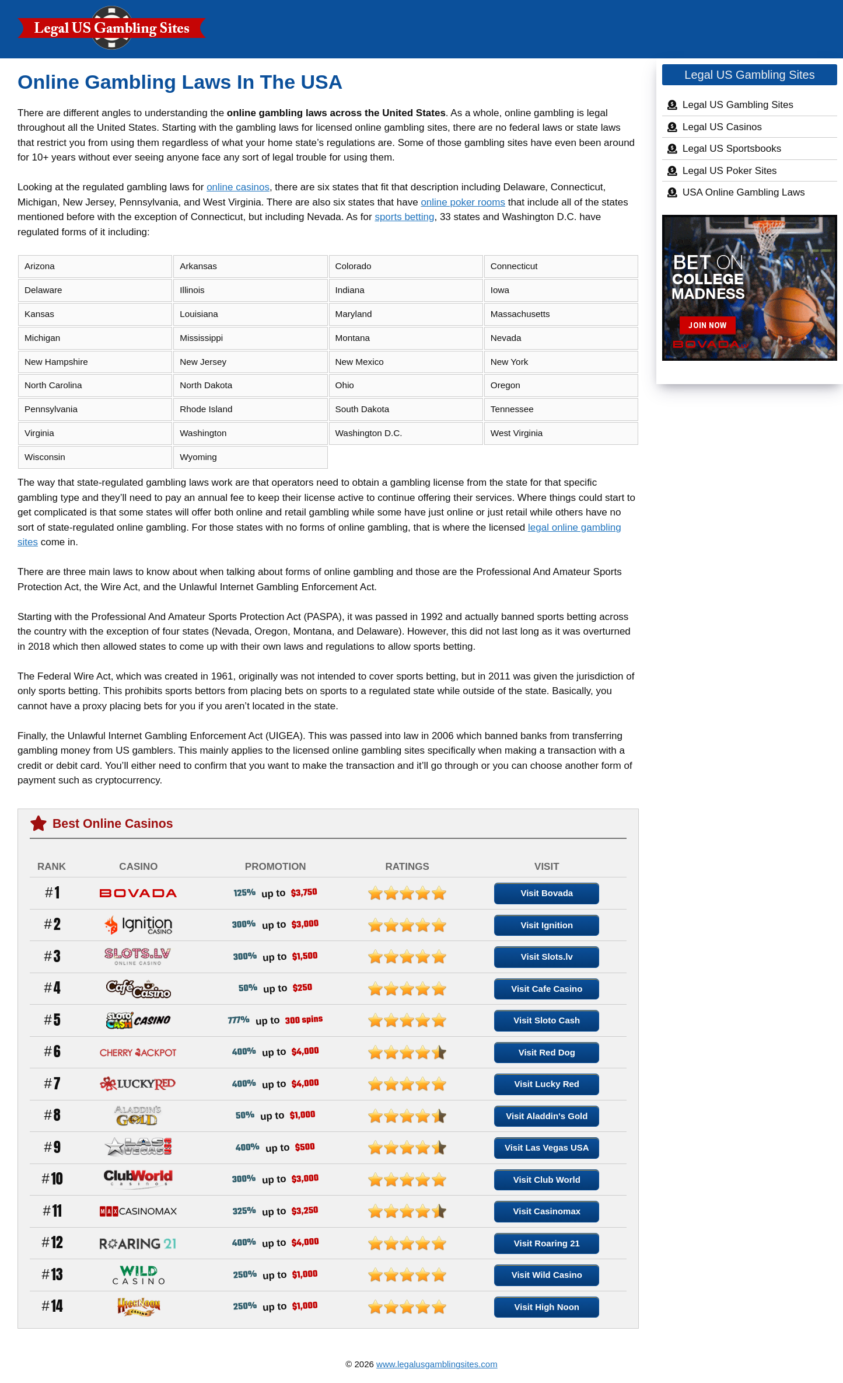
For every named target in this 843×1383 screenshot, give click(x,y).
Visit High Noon (547, 1307)
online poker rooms (463, 202)
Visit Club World (546, 1180)
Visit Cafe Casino (546, 989)
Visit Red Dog (547, 1052)
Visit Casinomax (547, 1211)
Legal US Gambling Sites (738, 104)
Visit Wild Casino (547, 1275)
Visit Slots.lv (547, 957)
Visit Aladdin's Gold (546, 1116)
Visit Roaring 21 (547, 1243)
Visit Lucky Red (547, 1084)
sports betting (404, 216)
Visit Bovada (546, 893)
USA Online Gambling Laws (744, 192)
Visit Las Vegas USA (547, 1147)
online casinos (238, 187)
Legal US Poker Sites (730, 170)
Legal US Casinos (722, 127)
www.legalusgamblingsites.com (437, 1364)
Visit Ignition (546, 925)
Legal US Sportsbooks (732, 148)
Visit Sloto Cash (546, 1020)
